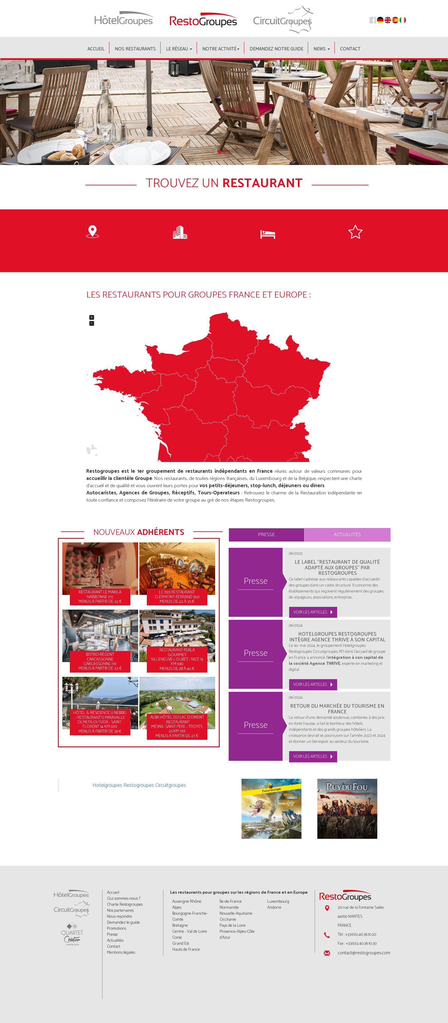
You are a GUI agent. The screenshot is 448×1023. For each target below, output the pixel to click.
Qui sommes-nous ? (123, 898)
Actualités (347, 535)
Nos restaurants (135, 49)
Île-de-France (231, 901)
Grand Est (180, 943)
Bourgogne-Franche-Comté (190, 916)
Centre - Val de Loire (189, 931)
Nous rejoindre (119, 916)
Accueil (96, 49)
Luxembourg (278, 901)
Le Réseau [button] (179, 49)
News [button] (321, 49)
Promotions (116, 928)
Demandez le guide (123, 922)
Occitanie (228, 919)
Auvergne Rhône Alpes (186, 904)
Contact (350, 49)
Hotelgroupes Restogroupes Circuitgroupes (139, 785)
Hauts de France (186, 949)
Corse (177, 937)
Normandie (229, 907)
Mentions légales (121, 952)
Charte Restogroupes (125, 904)
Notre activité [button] (220, 49)
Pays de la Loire (233, 925)
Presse (266, 535)
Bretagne (180, 925)
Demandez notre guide (276, 49)
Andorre (274, 907)
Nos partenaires (120, 910)
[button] (33, 112)
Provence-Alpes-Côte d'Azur (237, 934)
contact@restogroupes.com (364, 953)
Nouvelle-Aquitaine (236, 913)
